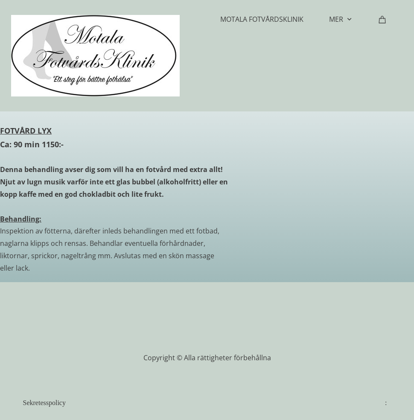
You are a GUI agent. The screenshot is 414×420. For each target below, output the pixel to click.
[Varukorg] (382, 19)
